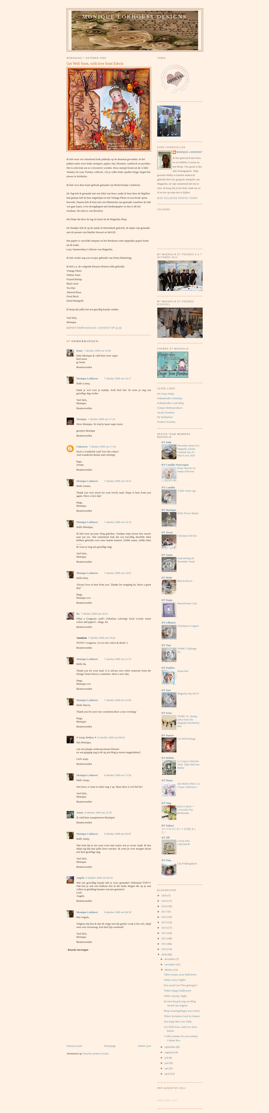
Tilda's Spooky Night (175, 995)
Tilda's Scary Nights (175, 979)
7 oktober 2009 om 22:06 (117, 700)
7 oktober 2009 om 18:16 (117, 481)
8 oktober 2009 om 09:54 (111, 737)
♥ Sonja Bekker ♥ (86, 737)
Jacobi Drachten (166, 412)
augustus (169, 1052)
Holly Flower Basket (188, 513)
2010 (164, 949)
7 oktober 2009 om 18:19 (117, 522)
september (170, 1046)
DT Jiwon (167, 532)
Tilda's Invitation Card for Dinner (182, 1016)
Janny (79, 812)
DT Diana (167, 780)
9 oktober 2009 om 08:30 (117, 912)
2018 (164, 906)
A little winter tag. (186, 490)
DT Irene (167, 712)
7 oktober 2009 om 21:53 (117, 659)
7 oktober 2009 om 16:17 (117, 378)
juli (166, 1057)
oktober (168, 969)
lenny (79, 350)
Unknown (82, 446)
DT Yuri (166, 690)
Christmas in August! (188, 625)
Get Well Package (186, 738)
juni (166, 1063)
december (170, 959)
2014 (164, 927)
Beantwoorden (84, 367)
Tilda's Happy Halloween (177, 990)
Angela (80, 877)
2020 (164, 895)
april (167, 1073)
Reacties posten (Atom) (95, 1053)
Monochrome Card (187, 603)
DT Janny (167, 554)
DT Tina (166, 645)
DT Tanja (167, 600)
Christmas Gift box (187, 535)
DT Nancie (168, 735)
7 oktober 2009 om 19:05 (117, 573)
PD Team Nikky (166, 393)
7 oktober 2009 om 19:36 (101, 637)
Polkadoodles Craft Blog (170, 403)
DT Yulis (167, 442)
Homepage (110, 1045)
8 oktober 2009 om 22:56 (98, 812)
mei (166, 1068)
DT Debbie (168, 757)
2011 (164, 943)
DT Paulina (168, 667)
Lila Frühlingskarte (187, 863)
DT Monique (169, 509)
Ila (78, 613)
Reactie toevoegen (78, 949)
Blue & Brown (185, 581)
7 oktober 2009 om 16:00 (97, 350)
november (170, 964)
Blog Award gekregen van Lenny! (182, 1010)
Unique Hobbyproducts (169, 407)
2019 (164, 900)
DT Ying (166, 803)
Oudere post (144, 1045)
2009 (164, 954)
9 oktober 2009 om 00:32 (99, 877)
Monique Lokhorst (87, 378)
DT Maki (167, 577)
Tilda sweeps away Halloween (180, 974)
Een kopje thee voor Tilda (177, 1021)
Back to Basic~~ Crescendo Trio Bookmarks (185, 809)
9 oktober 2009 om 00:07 (117, 833)
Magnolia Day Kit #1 (188, 693)
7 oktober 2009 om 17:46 (102, 446)
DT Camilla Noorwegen (175, 464)
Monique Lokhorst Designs (134, 17)
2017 (164, 911)
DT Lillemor (169, 622)
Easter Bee (182, 671)
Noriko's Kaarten (166, 421)
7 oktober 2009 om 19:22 (94, 613)
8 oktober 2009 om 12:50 (117, 775)
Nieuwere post (74, 1045)
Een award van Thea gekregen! (180, 985)
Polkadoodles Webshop (169, 398)
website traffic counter (167, 1100)
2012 (164, 938)
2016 (164, 916)
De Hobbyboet (165, 417)
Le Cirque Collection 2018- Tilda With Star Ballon (188, 764)
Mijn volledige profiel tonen (177, 198)
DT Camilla (168, 487)
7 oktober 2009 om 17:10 (101, 419)
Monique (81, 419)
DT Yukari (168, 825)
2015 (164, 922)
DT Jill (165, 837)
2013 (164, 933)
